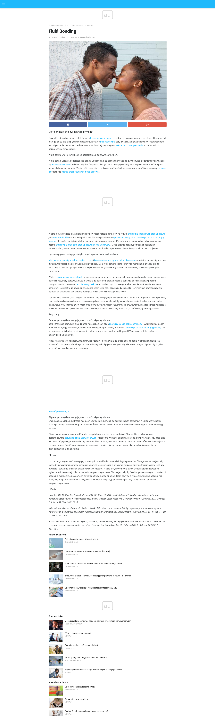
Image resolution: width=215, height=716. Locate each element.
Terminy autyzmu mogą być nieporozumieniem (86, 657)
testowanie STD (61, 237)
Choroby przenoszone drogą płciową (79, 25)
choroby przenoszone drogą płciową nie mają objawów (83, 244)
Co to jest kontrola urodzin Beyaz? (80, 687)
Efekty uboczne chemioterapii (78, 633)
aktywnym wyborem (61, 164)
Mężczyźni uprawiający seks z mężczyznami (71, 260)
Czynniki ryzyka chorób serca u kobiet (81, 645)
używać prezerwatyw (59, 411)
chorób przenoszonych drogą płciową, (146, 233)
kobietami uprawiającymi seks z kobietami (115, 260)
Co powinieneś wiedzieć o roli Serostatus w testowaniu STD (91, 588)
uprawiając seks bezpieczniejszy (125, 324)
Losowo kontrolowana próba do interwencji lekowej (87, 551)
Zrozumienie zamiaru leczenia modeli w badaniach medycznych (93, 563)
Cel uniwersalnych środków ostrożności (82, 539)
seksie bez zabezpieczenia (129, 145)
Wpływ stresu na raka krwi (76, 699)
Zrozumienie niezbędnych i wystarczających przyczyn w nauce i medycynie (98, 576)
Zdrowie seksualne (56, 25)
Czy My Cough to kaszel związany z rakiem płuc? (86, 711)
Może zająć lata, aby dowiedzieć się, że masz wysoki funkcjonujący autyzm (98, 621)
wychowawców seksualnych (68, 277)
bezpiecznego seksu (86, 284)
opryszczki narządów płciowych (80, 437)
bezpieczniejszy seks (101, 138)
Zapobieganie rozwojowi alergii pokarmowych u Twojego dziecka (93, 670)
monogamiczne (107, 141)
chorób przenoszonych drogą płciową (80, 171)
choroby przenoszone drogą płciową (143, 327)
